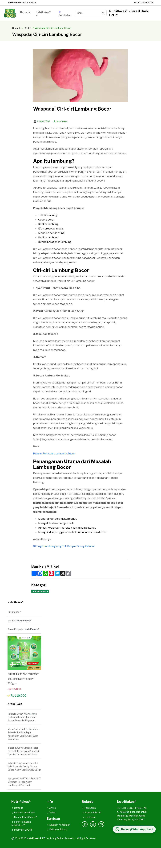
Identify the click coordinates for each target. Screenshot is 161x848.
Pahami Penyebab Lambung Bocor (54, 453)
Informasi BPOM (21, 829)
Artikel (28, 28)
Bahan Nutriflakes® (23, 812)
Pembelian (89, 807)
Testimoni (88, 817)
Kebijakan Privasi (57, 829)
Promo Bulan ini (91, 812)
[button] (44, 14)
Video (51, 812)
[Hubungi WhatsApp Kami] (133, 829)
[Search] (103, 13)
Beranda (16, 28)
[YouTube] (101, 824)
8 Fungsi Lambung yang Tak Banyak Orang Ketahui (63, 546)
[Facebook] (85, 824)
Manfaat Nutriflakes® (24, 817)
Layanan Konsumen (58, 824)
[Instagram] (93, 824)
